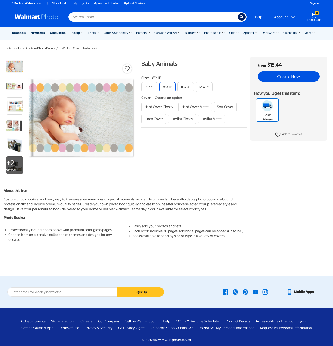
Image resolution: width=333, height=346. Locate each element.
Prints (92, 33)
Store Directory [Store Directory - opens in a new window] (63, 321)
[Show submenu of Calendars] (298, 32)
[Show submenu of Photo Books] (223, 32)
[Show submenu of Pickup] (82, 32)
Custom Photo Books (40, 48)
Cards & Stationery (116, 33)
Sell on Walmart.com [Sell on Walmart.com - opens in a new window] (141, 321)
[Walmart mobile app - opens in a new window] (300, 292)
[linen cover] (153, 119)
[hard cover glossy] (158, 107)
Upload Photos (134, 3)
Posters (141, 33)
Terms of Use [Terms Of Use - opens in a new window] (69, 328)
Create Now (288, 76)
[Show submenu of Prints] (97, 32)
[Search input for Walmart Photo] (153, 17)
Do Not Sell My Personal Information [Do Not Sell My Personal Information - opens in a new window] (226, 328)
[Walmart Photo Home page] (36, 17)
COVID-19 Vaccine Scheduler (198, 321)
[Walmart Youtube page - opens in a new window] (255, 292)
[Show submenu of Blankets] (198, 32)
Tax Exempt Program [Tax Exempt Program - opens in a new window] (291, 321)
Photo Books (212, 33)
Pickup (75, 33)
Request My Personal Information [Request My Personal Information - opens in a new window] (286, 328)
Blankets (190, 33)
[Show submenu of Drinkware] (277, 32)
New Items (38, 33)
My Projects (81, 3)
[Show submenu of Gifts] (237, 32)
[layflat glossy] (182, 119)
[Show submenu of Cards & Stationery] (130, 32)
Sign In (314, 3)
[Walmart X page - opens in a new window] (235, 292)
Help (258, 17)
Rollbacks (19, 33)
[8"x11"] (167, 87)
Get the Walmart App (37, 328)
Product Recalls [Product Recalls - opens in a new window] (238, 321)
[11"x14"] (185, 87)
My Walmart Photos (106, 3)
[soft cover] (225, 107)
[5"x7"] (149, 87)
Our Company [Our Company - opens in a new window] (109, 321)
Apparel (248, 33)
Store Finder (60, 3)
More (308, 33)
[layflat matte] (211, 119)
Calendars (290, 33)
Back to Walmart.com (27, 3)
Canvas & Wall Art (165, 33)
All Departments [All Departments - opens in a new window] (33, 321)
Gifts (232, 33)
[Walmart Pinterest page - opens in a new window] (245, 292)
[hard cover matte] (195, 107)
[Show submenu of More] (313, 32)
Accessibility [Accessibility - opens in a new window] (265, 321)
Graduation (58, 33)
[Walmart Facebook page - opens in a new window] (225, 292)
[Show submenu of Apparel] (256, 32)
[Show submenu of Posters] (148, 32)
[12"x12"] (204, 87)
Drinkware (268, 33)
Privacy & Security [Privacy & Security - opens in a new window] (99, 328)
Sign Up (141, 292)
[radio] (14, 66)
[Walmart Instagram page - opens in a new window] (265, 292)
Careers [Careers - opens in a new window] (86, 321)
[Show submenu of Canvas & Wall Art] (179, 32)
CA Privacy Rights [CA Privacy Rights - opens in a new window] (131, 328)
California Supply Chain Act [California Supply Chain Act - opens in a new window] (172, 328)
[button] (288, 135)
